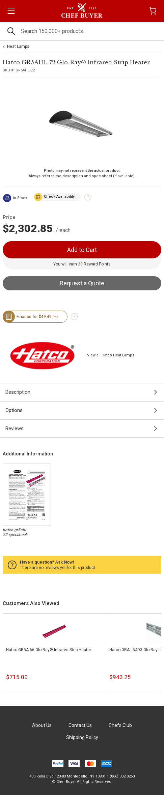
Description (17, 392)
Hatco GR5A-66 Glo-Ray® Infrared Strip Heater (48, 649)
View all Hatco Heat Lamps (110, 355)
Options (14, 410)
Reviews (14, 428)
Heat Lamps (18, 46)
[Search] (82, 31)
